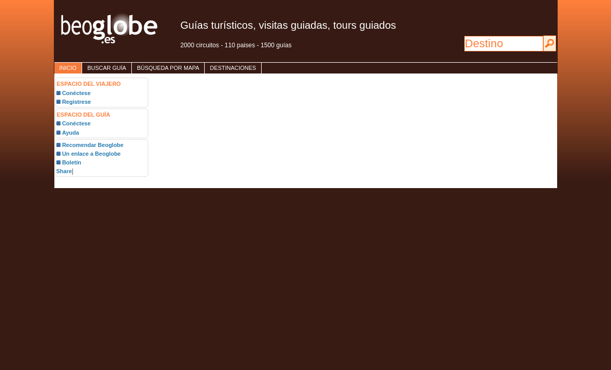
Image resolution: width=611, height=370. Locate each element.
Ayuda (70, 133)
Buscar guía (106, 68)
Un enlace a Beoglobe (91, 154)
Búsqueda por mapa (168, 68)
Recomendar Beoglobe (93, 145)
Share (64, 171)
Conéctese (76, 93)
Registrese (76, 102)
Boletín (71, 162)
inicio (68, 68)
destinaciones (233, 68)
